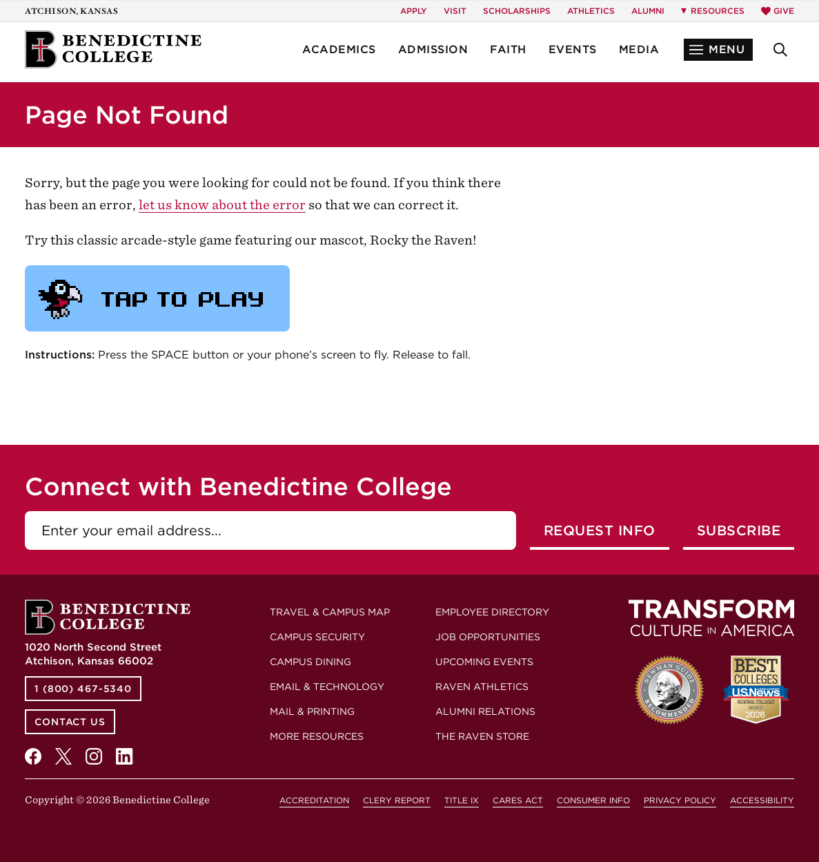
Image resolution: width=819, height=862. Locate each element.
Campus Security (317, 636)
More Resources (317, 736)
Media (639, 49)
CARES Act (518, 800)
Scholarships (517, 11)
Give (777, 11)
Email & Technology (327, 686)
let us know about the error (222, 205)
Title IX (461, 800)
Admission (433, 49)
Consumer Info (593, 800)
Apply (413, 11)
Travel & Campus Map (330, 611)
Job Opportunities (487, 636)
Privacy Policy (680, 800)
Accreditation (314, 800)
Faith (508, 49)
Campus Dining (310, 661)
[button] (718, 50)
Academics (339, 49)
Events (573, 49)
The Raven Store (482, 736)
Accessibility (762, 800)
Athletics (591, 11)
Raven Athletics (482, 686)
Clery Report (397, 800)
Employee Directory (492, 611)
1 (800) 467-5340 (83, 688)
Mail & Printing (312, 711)
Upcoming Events (484, 661)
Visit (455, 11)
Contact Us (70, 721)
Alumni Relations (485, 711)
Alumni (647, 11)
